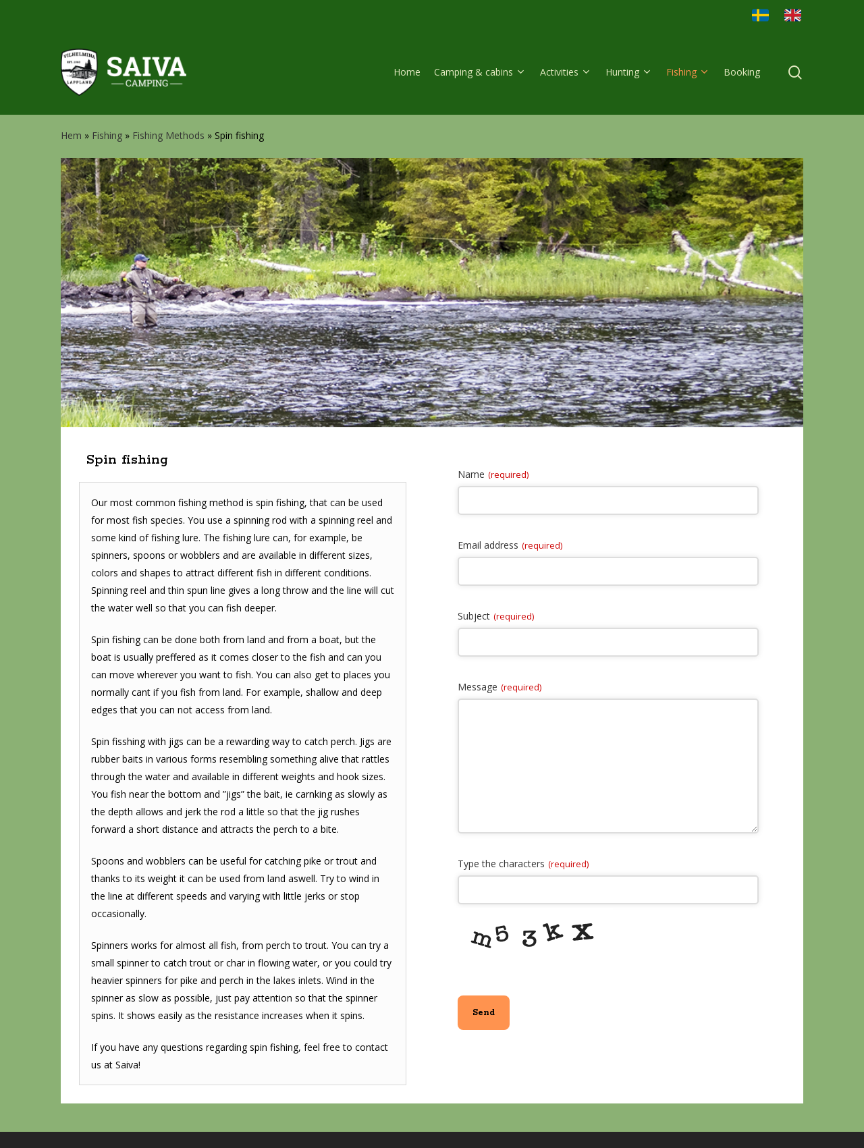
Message (499, 686)
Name (493, 474)
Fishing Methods (168, 135)
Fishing (107, 135)
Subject (496, 615)
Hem (71, 135)
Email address (510, 545)
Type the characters (523, 863)
